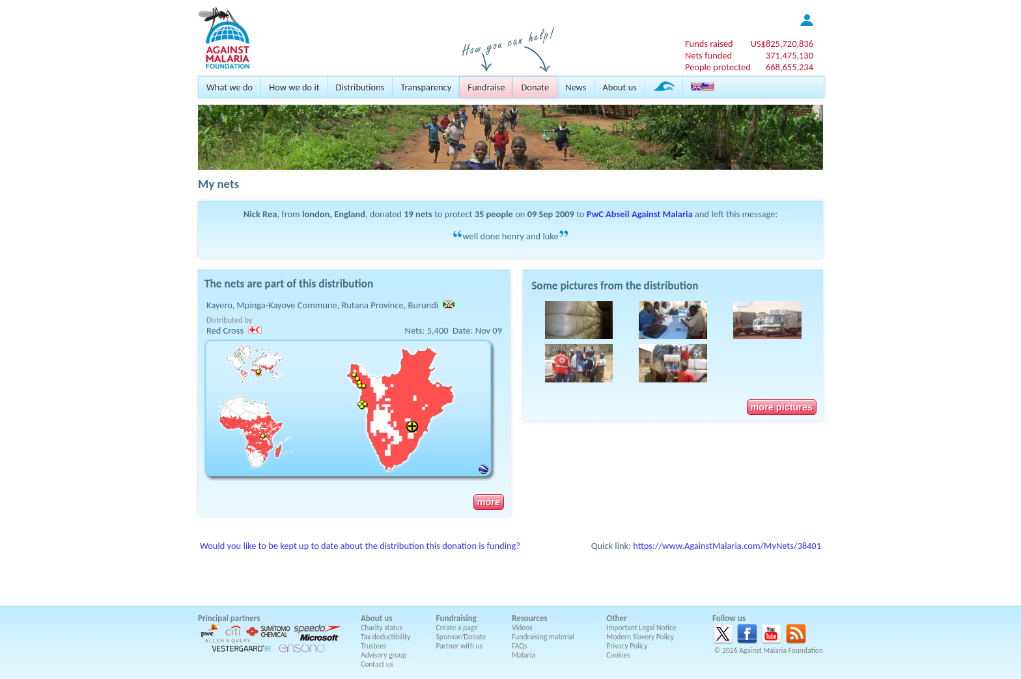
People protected (718, 67)
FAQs (519, 645)
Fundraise (486, 87)
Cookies (618, 654)
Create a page (457, 627)
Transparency (425, 87)
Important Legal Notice (641, 627)
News (575, 87)
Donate (535, 87)
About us (619, 87)
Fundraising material (543, 636)
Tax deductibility (385, 636)
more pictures (782, 407)
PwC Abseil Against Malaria (640, 214)
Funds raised (709, 43)
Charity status (381, 627)
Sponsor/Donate (461, 636)
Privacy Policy (626, 645)
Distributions (360, 87)
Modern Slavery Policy (640, 636)
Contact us (377, 664)
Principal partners (229, 618)
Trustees (373, 645)
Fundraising (456, 618)
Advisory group (384, 654)
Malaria (523, 654)
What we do (229, 87)
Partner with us (459, 645)
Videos (522, 627)
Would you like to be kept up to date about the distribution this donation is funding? (360, 546)
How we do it (294, 87)
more (488, 502)
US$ (782, 43)
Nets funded (708, 55)
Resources (529, 618)
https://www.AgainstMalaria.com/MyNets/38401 (727, 546)
